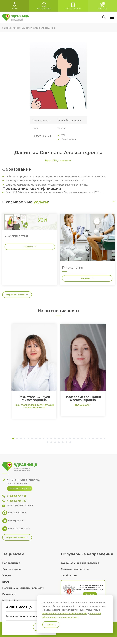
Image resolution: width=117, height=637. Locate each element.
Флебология (69, 575)
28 (55, 442)
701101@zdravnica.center (20, 505)
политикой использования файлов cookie (64, 613)
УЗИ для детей (16, 236)
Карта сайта (10, 600)
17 (74, 438)
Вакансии (8, 594)
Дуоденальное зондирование (80, 562)
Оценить (89, 594)
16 (70, 438)
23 (97, 438)
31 (66, 442)
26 (47, 442)
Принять (51, 624)
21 (89, 438)
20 (85, 438)
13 (59, 438)
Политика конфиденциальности (23, 587)
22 (93, 438)
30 (63, 442)
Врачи (6, 581)
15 (66, 438)
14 (63, 438)
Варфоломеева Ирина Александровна (83, 398)
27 (51, 442)
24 (101, 438)
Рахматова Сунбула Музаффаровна (34, 398)
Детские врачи (12, 569)
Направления (11, 562)
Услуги (6, 575)
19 (82, 438)
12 (55, 438)
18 (78, 438)
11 (51, 438)
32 (70, 442)
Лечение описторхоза (75, 569)
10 (47, 438)
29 (59, 442)
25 (104, 438)
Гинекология (72, 267)
